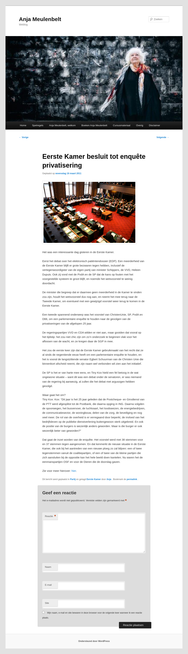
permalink (132, 479)
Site (47, 603)
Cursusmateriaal (121, 125)
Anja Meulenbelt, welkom (62, 125)
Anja (109, 479)
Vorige (23, 137)
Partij (73, 479)
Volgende (162, 137)
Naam (48, 567)
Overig (139, 125)
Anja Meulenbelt (40, 19)
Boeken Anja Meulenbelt (94, 125)
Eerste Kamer (94, 479)
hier (74, 470)
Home (23, 125)
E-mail (48, 584)
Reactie (50, 516)
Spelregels (37, 125)
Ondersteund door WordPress (94, 641)
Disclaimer (154, 125)
